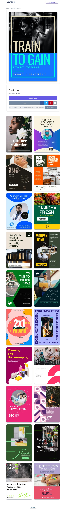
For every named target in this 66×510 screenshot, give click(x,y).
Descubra (13, 8)
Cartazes (18, 8)
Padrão (18, 93)
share (24, 103)
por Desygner (12, 93)
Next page (33, 507)
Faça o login (39, 2)
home (7, 8)
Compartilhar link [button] (51, 107)
